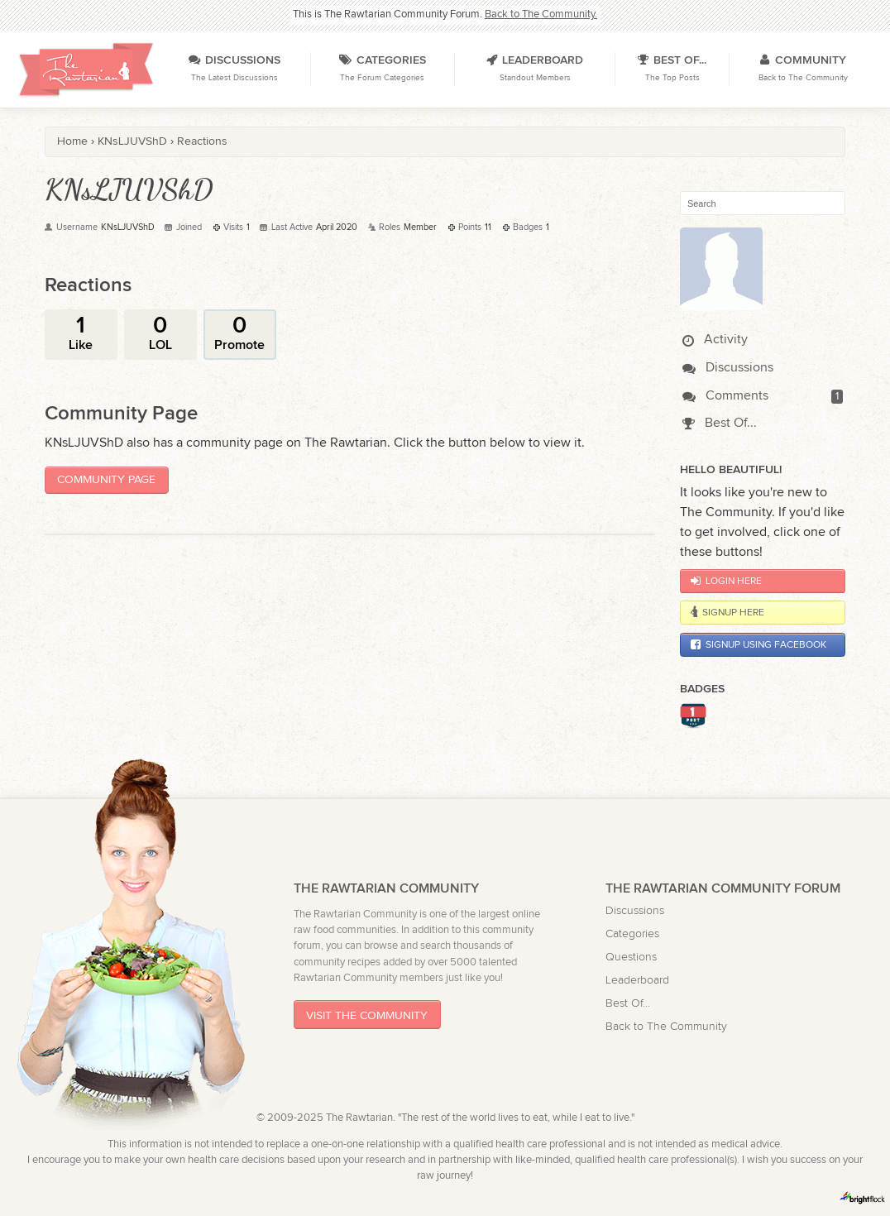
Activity (714, 339)
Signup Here (727, 612)
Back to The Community (666, 1026)
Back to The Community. (541, 14)
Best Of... (719, 423)
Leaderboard (637, 980)
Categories (632, 933)
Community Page (106, 479)
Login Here (726, 580)
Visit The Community (367, 1015)
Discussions (727, 368)
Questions (631, 957)
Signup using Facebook (758, 644)
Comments (725, 396)
